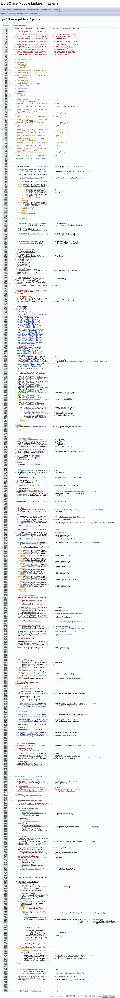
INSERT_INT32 (26, 555)
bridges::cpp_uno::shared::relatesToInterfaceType (52, 492)
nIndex (29, 692)
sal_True (42, 843)
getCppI (74, 510)
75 (4, 149)
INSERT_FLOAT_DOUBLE (29, 579)
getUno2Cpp (45, 544)
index (53, 661)
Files (55, 9)
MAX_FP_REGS (46, 271)
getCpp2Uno (48, 706)
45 (4, 100)
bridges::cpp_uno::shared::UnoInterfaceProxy (35, 440)
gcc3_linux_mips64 (32, 13)
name (77, 674)
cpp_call (26, 438)
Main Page (7, 9)
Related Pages (19, 9)
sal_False (42, 845)
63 (4, 129)
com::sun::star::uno (35, 158)
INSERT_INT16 (26, 562)
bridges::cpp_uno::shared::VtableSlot (32, 441)
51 (4, 110)
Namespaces (33, 9)
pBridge (36, 919)
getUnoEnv (46, 919)
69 (4, 139)
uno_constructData (26, 609)
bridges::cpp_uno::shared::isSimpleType (52, 539)
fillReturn (20, 223)
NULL (39, 292)
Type (67, 913)
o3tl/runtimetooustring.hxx (31, 75)
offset (99, 510)
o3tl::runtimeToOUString (53, 674)
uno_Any (54, 446)
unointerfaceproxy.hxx (28, 84)
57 (4, 119)
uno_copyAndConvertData (27, 542)
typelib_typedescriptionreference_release (37, 869)
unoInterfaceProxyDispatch (25, 779)
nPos (30, 529)
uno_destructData (28, 703)
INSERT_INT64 (22, 495)
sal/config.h (24, 59)
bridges (3, 13)
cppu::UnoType (46, 976)
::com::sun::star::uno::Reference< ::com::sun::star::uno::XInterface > (54, 973)
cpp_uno (20, 13)
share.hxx (22, 88)
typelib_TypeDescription (46, 166)
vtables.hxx (23, 85)
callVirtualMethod (30, 249)
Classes (46, 9)
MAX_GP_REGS (31, 271)
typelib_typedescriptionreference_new (35, 851)
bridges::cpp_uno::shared (30, 776)
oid (107, 921)
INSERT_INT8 (25, 573)
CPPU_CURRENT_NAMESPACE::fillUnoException (33, 745)
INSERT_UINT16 (26, 566)
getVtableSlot (26, 810)
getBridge (31, 544)
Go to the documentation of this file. (15, 26)
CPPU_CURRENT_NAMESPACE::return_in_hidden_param (41, 485)
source (11, 13)
